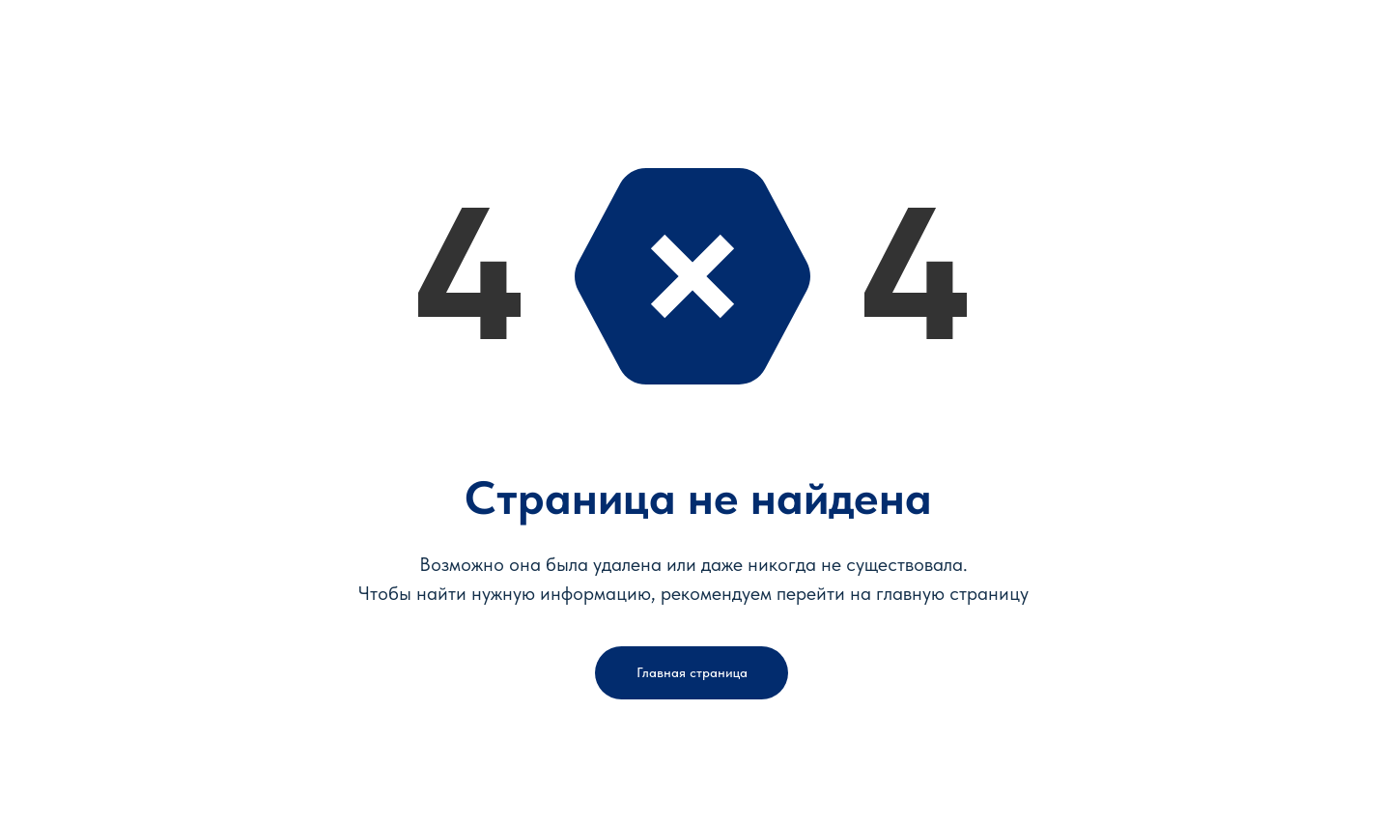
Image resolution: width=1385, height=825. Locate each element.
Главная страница (692, 672)
